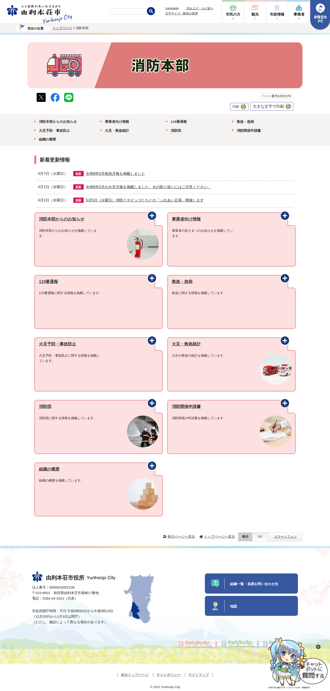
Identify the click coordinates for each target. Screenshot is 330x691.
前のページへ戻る (181, 536)
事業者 (299, 14)
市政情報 (277, 14)
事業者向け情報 (117, 122)
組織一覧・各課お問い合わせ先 (254, 584)
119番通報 (179, 122)
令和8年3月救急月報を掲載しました (115, 174)
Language (172, 8)
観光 (255, 14)
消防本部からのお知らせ (58, 122)
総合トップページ (134, 675)
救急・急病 (245, 122)
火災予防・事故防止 (54, 130)
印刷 (236, 106)
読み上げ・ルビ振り (200, 8)
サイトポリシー (169, 675)
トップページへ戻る (219, 536)
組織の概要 (47, 139)
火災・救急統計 (117, 130)
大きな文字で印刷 (268, 106)
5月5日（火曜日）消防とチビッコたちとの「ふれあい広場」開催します (145, 200)
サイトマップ (198, 675)
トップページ (62, 28)
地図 (233, 606)
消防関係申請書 (249, 130)
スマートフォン (285, 536)
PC (260, 536)
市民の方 (233, 14)
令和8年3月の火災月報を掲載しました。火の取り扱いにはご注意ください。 (148, 187)
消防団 (176, 130)
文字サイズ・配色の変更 (181, 13)
